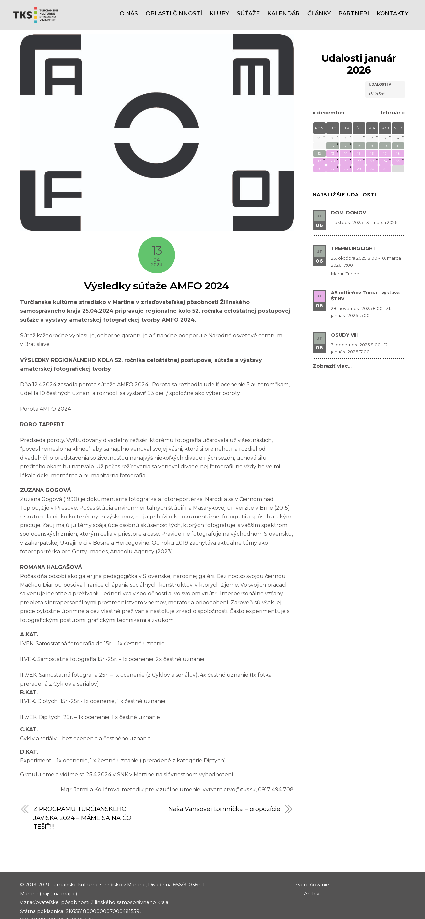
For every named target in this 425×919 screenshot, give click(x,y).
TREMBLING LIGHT (353, 218)
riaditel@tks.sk (55, 907)
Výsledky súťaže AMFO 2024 (156, 255)
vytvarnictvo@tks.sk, (230, 759)
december (329, 82)
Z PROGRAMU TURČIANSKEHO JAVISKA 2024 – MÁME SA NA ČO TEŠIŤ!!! (82, 787)
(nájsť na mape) (58, 863)
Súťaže (248, 13)
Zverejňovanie (312, 855)
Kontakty (392, 13)
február (392, 82)
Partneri (353, 13)
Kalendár (283, 13)
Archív (311, 863)
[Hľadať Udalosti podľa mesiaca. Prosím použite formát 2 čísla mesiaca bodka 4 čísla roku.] (385, 62)
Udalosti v (380, 54)
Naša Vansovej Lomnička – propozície (223, 778)
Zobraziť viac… (332, 335)
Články (319, 13)
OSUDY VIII (344, 305)
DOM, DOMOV (348, 182)
